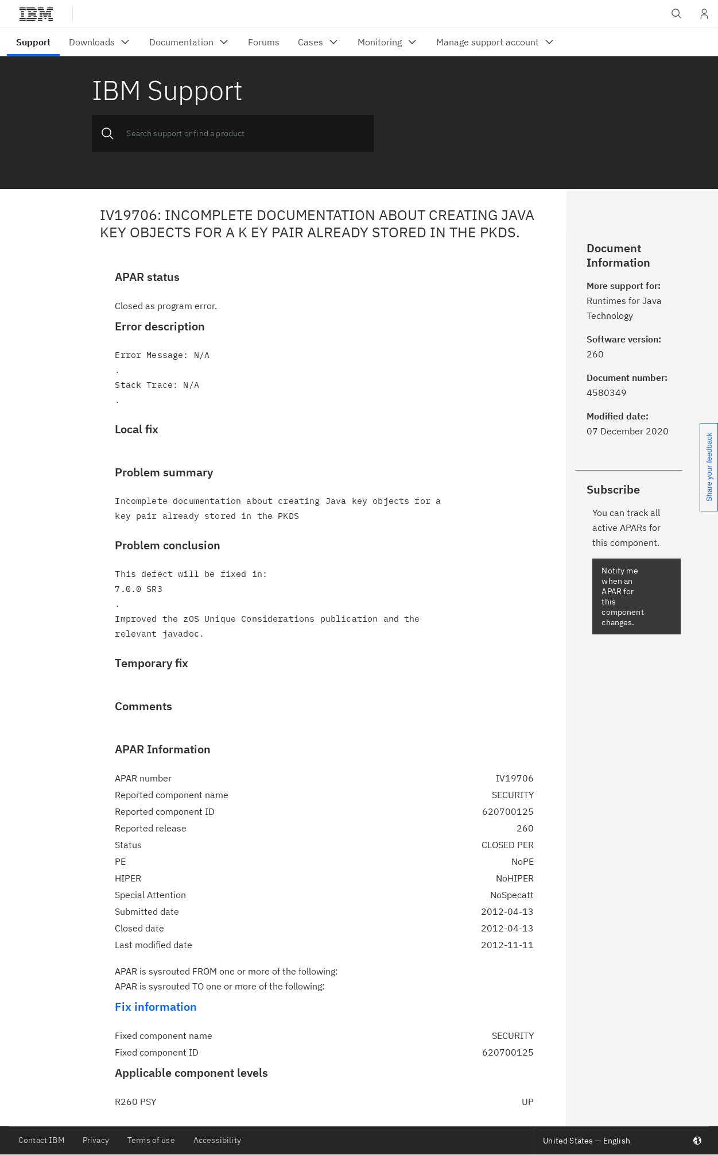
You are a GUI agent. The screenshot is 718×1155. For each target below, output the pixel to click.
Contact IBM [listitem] (41, 1140)
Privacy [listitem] (96, 1140)
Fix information (156, 1006)
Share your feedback (709, 467)
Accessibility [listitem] (217, 1140)
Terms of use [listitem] (151, 1140)
